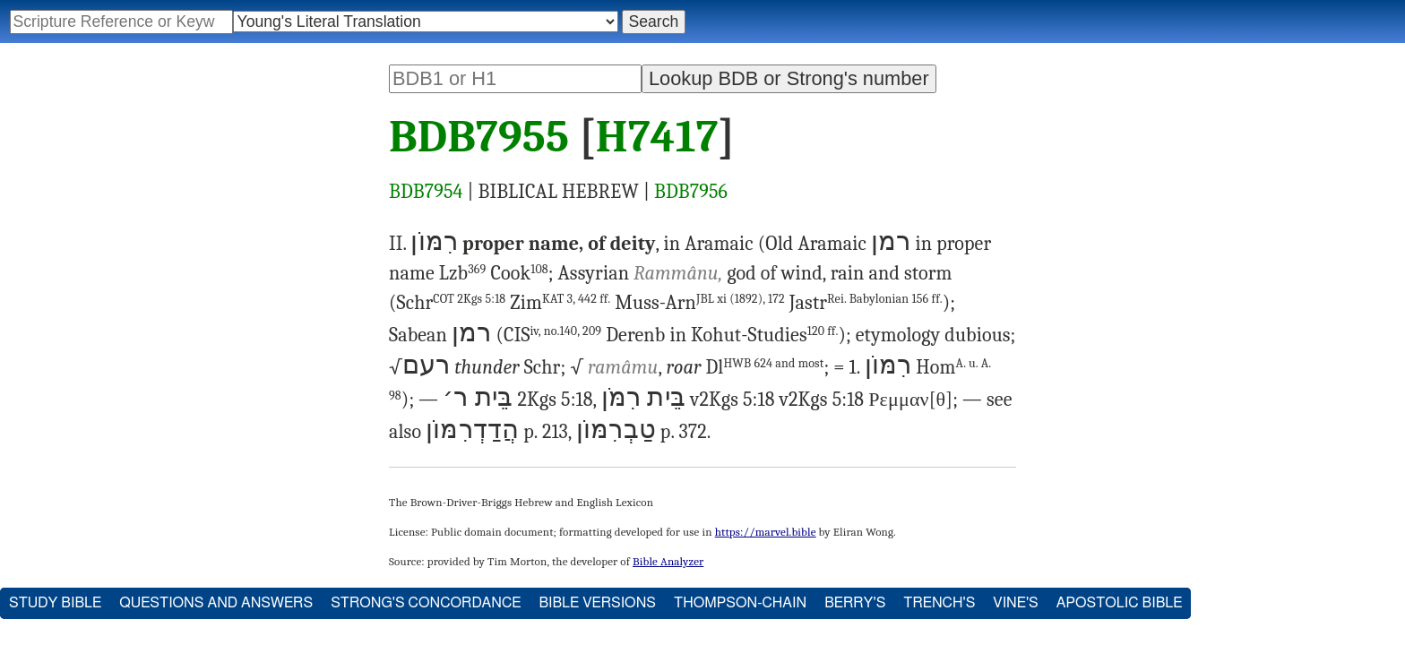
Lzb (463, 273)
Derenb (635, 335)
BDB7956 (691, 191)
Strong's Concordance (426, 603)
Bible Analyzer (668, 561)
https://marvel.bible (765, 531)
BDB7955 (479, 137)
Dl (764, 367)
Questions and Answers (216, 603)
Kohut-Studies (764, 335)
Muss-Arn (699, 302)
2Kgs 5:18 (481, 298)
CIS (552, 335)
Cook (518, 273)
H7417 (657, 137)
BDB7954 (425, 191)
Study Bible (55, 603)
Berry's (854, 603)
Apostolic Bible (1119, 603)
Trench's (939, 603)
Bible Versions (597, 603)
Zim (560, 302)
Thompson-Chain (740, 603)
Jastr (866, 302)
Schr (451, 302)
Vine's (1015, 603)
